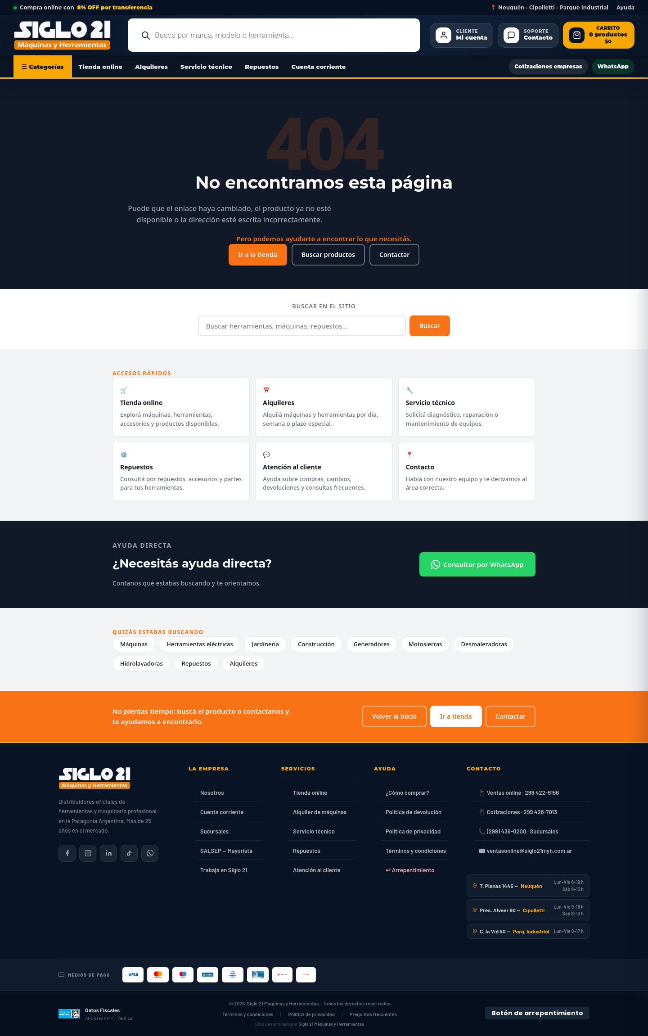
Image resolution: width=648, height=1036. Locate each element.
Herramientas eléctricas (199, 644)
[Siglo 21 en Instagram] (87, 853)
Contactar (394, 254)
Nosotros (212, 792)
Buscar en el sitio (324, 306)
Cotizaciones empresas (548, 66)
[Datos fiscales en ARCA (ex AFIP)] (96, 1013)
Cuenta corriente (319, 66)
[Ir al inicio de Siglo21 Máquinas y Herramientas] (66, 35)
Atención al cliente (317, 870)
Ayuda (625, 8)
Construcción (316, 644)
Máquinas (134, 644)
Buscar (429, 325)
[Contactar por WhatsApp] (149, 853)
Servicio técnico (206, 66)
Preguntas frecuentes (373, 1014)
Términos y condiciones (416, 850)
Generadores (372, 644)
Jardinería (265, 644)
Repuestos (262, 66)
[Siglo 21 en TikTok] (129, 853)
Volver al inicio (394, 716)
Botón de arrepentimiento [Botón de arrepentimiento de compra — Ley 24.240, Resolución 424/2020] (537, 1013)
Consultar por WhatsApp (477, 564)
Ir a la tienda (257, 254)
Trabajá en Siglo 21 (224, 870)
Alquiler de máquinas (319, 811)
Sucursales (214, 831)
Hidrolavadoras (141, 663)
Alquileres (151, 66)
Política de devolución (413, 811)
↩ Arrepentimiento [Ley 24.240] (410, 870)
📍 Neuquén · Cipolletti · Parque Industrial (549, 8)
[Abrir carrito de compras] (598, 35)
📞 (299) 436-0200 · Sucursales (518, 831)
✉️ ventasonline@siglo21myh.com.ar (525, 850)
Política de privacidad (413, 831)
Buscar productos (328, 254)
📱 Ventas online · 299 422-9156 (518, 792)
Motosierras (425, 644)
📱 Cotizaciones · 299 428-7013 (517, 811)
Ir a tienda (456, 716)
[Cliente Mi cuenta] (461, 35)
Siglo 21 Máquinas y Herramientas (283, 1003)
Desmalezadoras (484, 644)
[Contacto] (528, 35)
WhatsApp (613, 66)
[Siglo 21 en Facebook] (67, 853)
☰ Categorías (43, 66)
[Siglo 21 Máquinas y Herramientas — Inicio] (94, 778)
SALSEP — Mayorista (226, 850)
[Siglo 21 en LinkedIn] (108, 853)
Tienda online (101, 66)
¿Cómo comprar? (407, 792)
